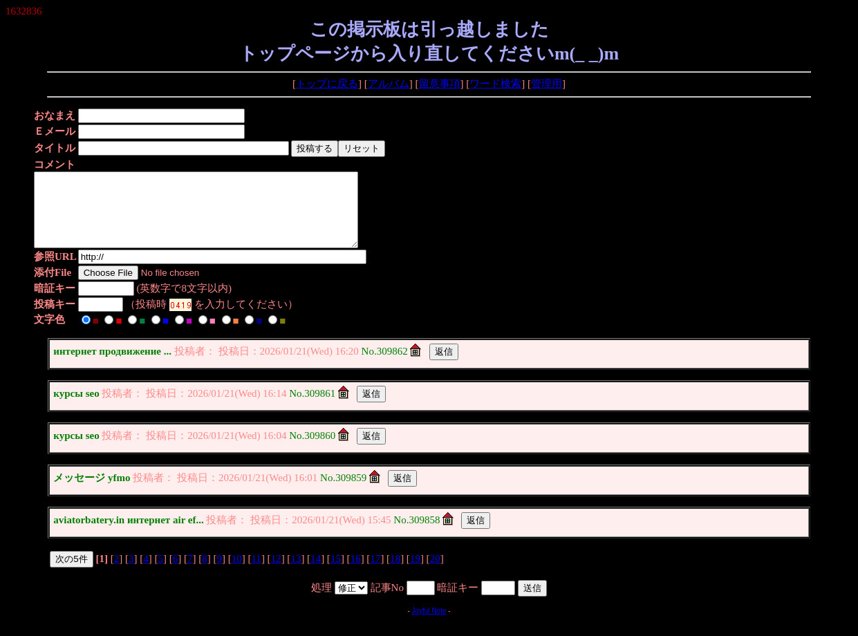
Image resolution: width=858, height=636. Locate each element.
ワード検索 (495, 83)
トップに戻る (327, 83)
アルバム (388, 83)
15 (335, 573)
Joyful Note (428, 625)
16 (356, 573)
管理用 (546, 83)
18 (395, 573)
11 (256, 573)
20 (435, 573)
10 (237, 573)
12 (276, 573)
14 (315, 573)
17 (375, 573)
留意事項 (439, 83)
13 (295, 573)
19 (415, 573)
